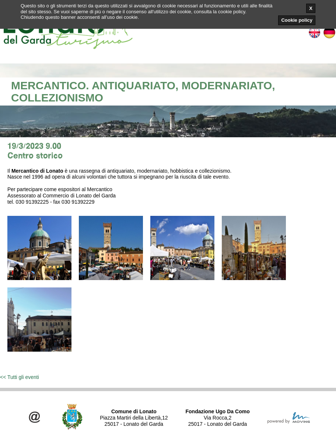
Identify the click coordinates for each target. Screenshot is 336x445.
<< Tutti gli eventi (19, 377)
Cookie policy (296, 20)
